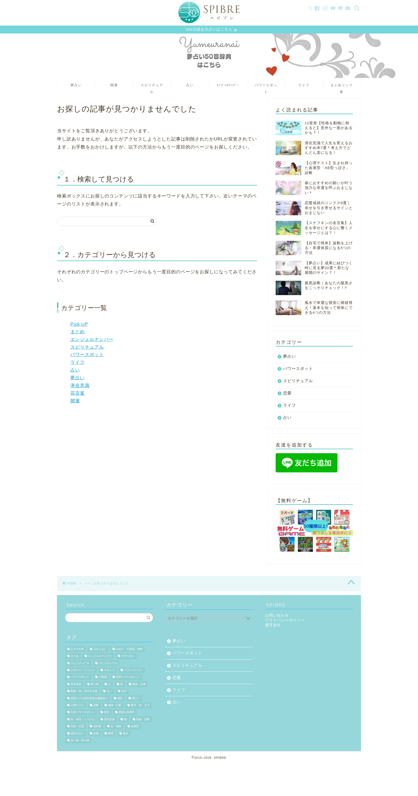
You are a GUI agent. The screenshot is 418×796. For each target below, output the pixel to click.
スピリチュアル (152, 87)
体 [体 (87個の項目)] (121, 684)
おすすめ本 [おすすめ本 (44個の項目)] (77, 649)
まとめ (77, 332)
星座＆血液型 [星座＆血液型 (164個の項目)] (127, 713)
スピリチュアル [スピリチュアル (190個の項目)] (108, 663)
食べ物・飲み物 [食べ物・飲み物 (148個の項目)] (80, 741)
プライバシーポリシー (285, 621)
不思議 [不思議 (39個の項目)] (103, 678)
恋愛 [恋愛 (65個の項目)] (96, 705)
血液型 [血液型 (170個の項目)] (135, 726)
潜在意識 (80, 386)
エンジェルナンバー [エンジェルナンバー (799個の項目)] (100, 656)
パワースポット (266, 87)
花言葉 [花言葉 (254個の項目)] (97, 726)
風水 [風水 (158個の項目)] (125, 734)
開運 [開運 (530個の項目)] (110, 734)
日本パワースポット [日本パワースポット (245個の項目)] (83, 713)
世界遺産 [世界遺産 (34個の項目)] (76, 684)
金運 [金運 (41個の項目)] (96, 734)
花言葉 (77, 394)
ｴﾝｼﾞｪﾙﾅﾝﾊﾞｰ (228, 86)
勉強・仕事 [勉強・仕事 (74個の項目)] (139, 684)
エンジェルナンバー (92, 340)
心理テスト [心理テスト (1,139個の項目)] (77, 705)
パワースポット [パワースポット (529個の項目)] (80, 678)
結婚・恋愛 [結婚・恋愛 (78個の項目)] (143, 720)
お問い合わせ (277, 616)
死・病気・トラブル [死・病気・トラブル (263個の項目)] (83, 720)
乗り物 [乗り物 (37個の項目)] (95, 684)
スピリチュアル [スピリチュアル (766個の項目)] (80, 663)
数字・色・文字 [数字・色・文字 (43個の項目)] (140, 705)
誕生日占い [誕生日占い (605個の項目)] (77, 734)
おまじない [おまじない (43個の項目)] (100, 649)
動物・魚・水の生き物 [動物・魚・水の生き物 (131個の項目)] (84, 691)
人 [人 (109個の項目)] (109, 684)
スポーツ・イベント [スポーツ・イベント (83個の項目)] (83, 670)
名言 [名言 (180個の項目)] (124, 691)
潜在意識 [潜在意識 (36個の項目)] (109, 720)
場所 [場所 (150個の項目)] (120, 699)
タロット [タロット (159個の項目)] (109, 670)
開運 (114, 86)
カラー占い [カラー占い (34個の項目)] (128, 656)
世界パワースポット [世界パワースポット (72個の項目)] (128, 678)
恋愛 (287, 393)
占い (190, 86)
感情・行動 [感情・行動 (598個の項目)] (114, 705)
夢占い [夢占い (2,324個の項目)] (136, 699)
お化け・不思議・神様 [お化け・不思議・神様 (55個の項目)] (129, 649)
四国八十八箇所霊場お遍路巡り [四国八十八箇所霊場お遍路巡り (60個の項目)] (89, 699)
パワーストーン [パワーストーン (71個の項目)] (133, 670)
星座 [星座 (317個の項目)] (106, 713)
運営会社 (273, 626)
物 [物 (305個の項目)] (125, 720)
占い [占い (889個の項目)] (109, 691)
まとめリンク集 (342, 87)
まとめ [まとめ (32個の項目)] (75, 656)
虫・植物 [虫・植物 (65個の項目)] (116, 726)
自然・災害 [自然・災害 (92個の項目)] (77, 726)
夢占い (76, 86)
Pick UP (79, 325)
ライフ (304, 86)
